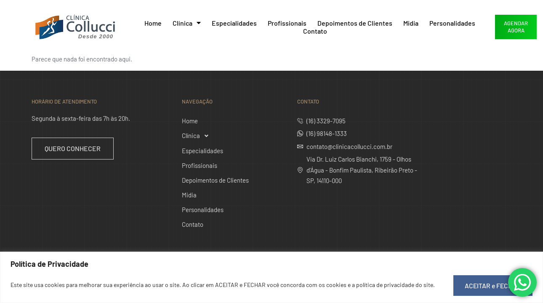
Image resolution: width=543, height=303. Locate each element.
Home (153, 23)
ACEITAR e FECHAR (490, 285)
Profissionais (287, 23)
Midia (410, 23)
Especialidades (234, 23)
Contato (315, 31)
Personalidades (452, 23)
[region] (271, 277)
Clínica (187, 23)
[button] (228, 136)
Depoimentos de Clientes (354, 23)
